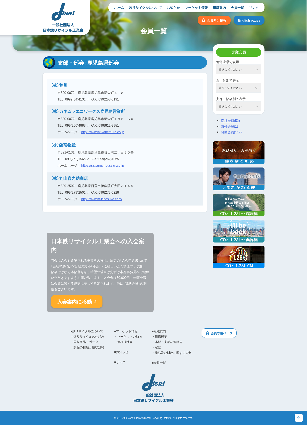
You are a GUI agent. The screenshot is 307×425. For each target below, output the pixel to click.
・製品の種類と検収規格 (87, 347)
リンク (254, 7)
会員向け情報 (217, 20)
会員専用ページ (221, 333)
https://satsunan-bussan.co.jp (102, 165)
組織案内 (219, 7)
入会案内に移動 (74, 301)
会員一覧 (237, 7)
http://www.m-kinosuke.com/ (101, 198)
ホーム (119, 7)
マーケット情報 (196, 7)
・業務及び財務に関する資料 (172, 352)
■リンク (119, 362)
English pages (249, 20)
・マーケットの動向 (128, 336)
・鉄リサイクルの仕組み (87, 336)
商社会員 (230, 120)
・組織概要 (159, 336)
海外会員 (229, 126)
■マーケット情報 (126, 331)
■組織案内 (159, 331)
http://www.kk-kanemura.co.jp (102, 131)
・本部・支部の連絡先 (167, 342)
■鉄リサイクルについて (86, 331)
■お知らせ (121, 352)
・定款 (156, 347)
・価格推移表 (123, 342)
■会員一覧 (159, 362)
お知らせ (173, 7)
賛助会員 (231, 131)
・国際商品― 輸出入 (84, 342)
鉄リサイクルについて (145, 7)
